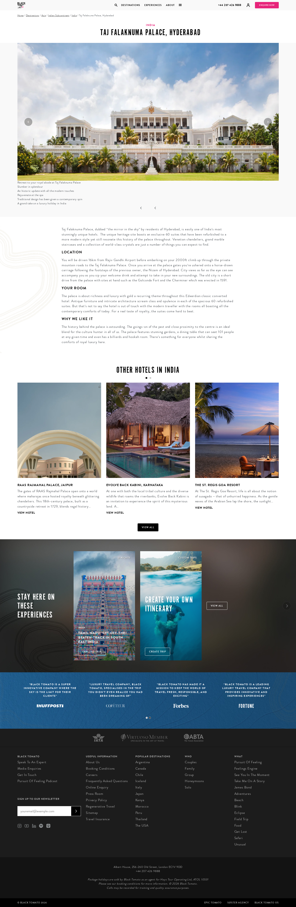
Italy (138, 787)
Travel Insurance (98, 819)
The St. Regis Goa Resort (217, 485)
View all (148, 527)
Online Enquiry (97, 787)
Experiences (153, 5)
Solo (188, 787)
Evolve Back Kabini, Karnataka (134, 485)
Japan (139, 793)
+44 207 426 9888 (229, 5)
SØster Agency (238, 902)
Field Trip (241, 819)
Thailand (141, 819)
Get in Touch (26, 774)
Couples (191, 762)
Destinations (130, 5)
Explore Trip (91, 651)
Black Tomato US (267, 902)
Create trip (157, 651)
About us (93, 762)
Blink (238, 806)
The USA (141, 825)
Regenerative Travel (100, 806)
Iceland (140, 781)
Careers (92, 774)
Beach (238, 800)
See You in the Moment (252, 774)
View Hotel (26, 513)
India (74, 15)
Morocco (142, 806)
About (170, 5)
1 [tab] (147, 718)
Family (190, 768)
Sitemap (92, 812)
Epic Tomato (213, 902)
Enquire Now (267, 5)
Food (237, 825)
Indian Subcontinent (58, 15)
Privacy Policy (96, 800)
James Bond (243, 787)
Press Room (94, 793)
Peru (138, 812)
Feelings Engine (246, 768)
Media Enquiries (29, 768)
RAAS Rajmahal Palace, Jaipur (45, 485)
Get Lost (240, 831)
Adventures (242, 793)
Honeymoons (194, 781)
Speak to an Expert (31, 762)
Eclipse (239, 812)
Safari (238, 838)
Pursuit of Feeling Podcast (37, 781)
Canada (140, 768)
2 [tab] (150, 718)
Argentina (142, 762)
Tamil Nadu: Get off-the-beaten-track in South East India (102, 637)
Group (189, 774)
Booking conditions (100, 768)
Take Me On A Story (249, 781)
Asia (43, 15)
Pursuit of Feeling (248, 762)
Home (20, 15)
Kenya (139, 800)
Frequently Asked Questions (107, 781)
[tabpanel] (56, 452)
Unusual (240, 844)
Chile (139, 774)
